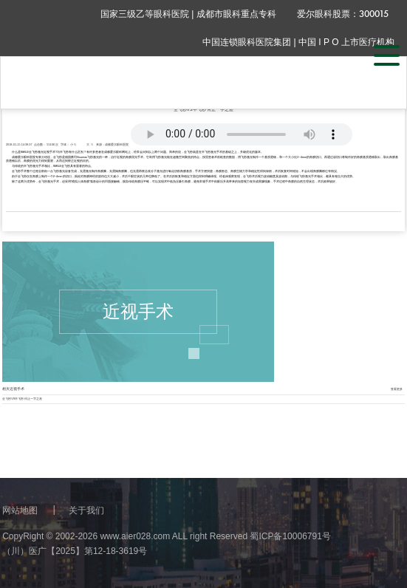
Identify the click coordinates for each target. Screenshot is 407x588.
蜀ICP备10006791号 (290, 536)
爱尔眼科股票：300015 (343, 14)
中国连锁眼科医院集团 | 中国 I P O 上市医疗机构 (298, 42)
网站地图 (20, 510)
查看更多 (397, 389)
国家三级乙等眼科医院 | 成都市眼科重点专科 (188, 14)
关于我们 (86, 510)
